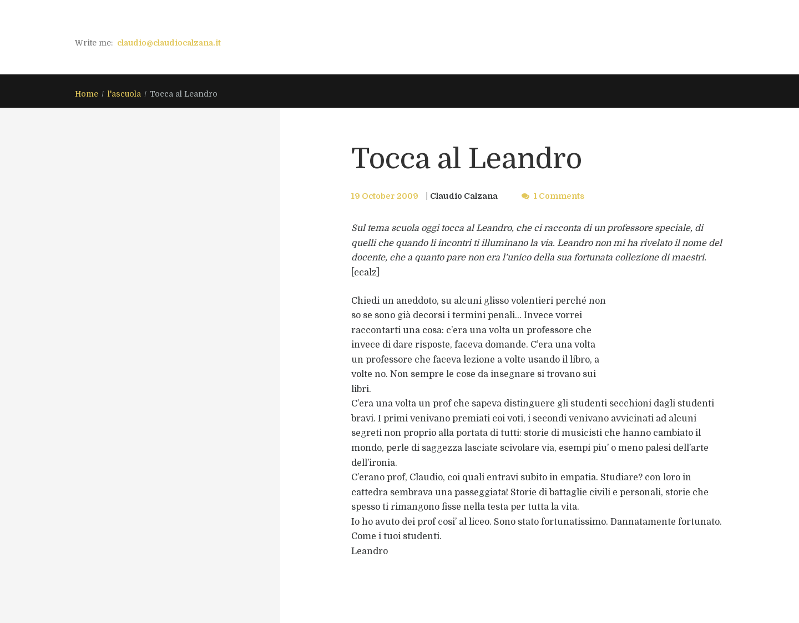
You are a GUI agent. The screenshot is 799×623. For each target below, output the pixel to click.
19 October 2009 (384, 196)
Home (86, 93)
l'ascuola (124, 93)
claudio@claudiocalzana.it (169, 42)
